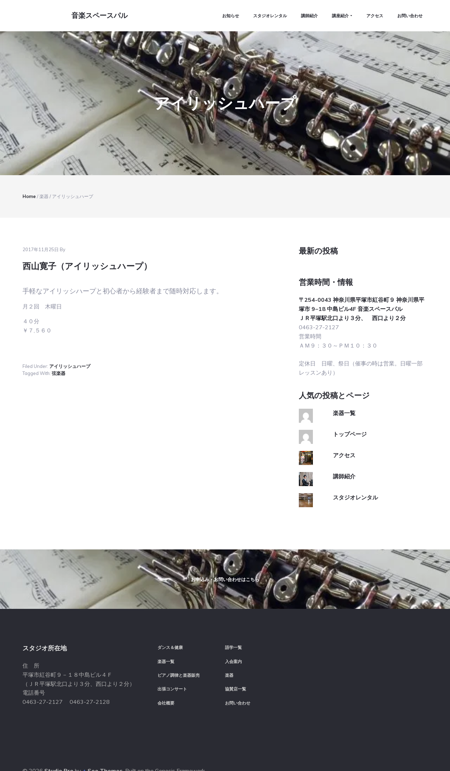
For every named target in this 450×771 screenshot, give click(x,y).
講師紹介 (344, 427)
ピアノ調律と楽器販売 (179, 654)
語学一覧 (233, 627)
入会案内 (233, 640)
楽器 (229, 654)
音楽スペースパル (98, 17)
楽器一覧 (344, 364)
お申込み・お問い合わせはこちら (225, 544)
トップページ (350, 385)
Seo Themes (105, 749)
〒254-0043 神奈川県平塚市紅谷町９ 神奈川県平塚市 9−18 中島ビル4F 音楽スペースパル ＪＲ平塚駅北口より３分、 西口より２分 (361, 260)
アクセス (344, 406)
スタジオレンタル (355, 448)
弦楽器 (58, 324)
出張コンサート (172, 668)
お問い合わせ (237, 682)
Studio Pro (58, 749)
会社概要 (166, 682)
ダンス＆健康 (170, 627)
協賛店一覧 (235, 668)
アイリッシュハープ (69, 317)
